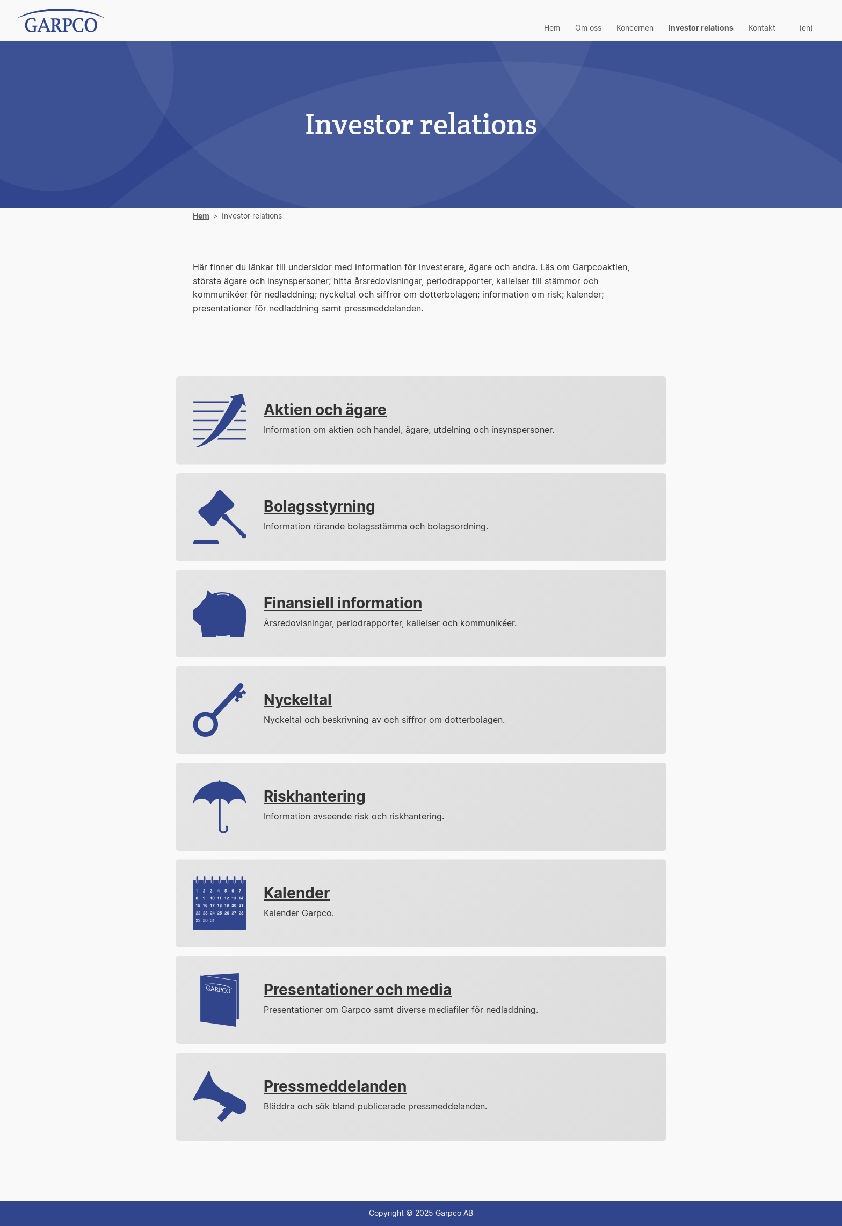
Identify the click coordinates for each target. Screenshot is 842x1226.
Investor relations (701, 28)
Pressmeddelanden (335, 1087)
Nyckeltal (298, 700)
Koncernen (635, 28)
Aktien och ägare (325, 410)
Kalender (297, 894)
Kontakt (762, 28)
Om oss (588, 28)
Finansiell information (343, 604)
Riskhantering (315, 797)
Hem (552, 28)
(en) (806, 28)
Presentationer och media (358, 990)
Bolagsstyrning (319, 507)
